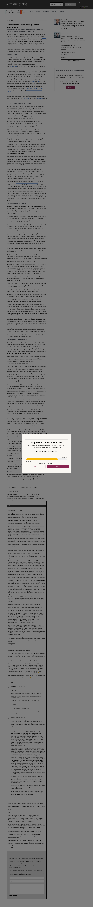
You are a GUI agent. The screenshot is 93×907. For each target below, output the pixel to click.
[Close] (68, 436)
